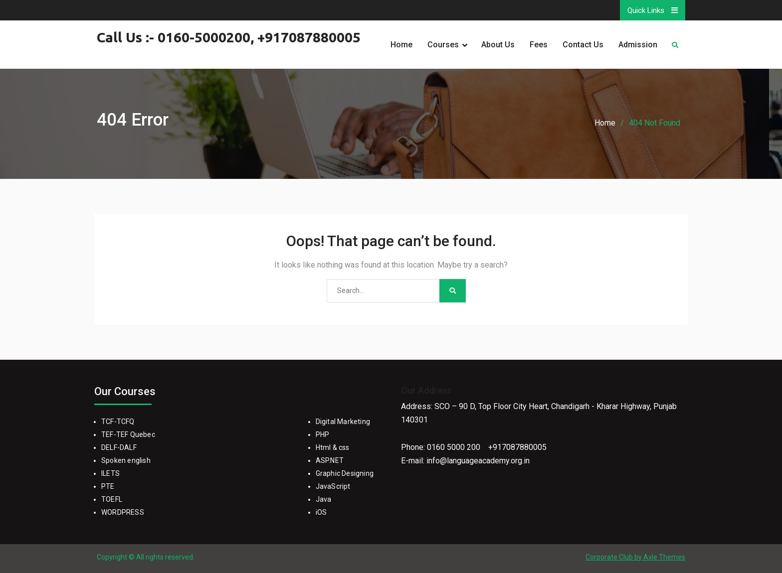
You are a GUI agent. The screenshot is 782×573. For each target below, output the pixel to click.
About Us (498, 44)
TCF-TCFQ (118, 422)
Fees (539, 44)
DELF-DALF (119, 447)
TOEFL (111, 499)
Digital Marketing (343, 422)
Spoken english (126, 460)
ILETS (110, 473)
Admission (637, 44)
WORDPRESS (122, 512)
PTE (108, 486)
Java (324, 499)
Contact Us (583, 44)
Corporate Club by (614, 557)
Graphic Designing (345, 473)
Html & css (333, 447)
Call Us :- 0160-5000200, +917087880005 (229, 37)
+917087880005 (517, 447)
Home (401, 44)
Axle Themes (664, 557)
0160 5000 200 (453, 447)
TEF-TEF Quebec (128, 434)
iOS (321, 512)
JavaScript (333, 486)
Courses (443, 44)
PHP (323, 434)
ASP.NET (330, 460)
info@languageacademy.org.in (478, 460)
